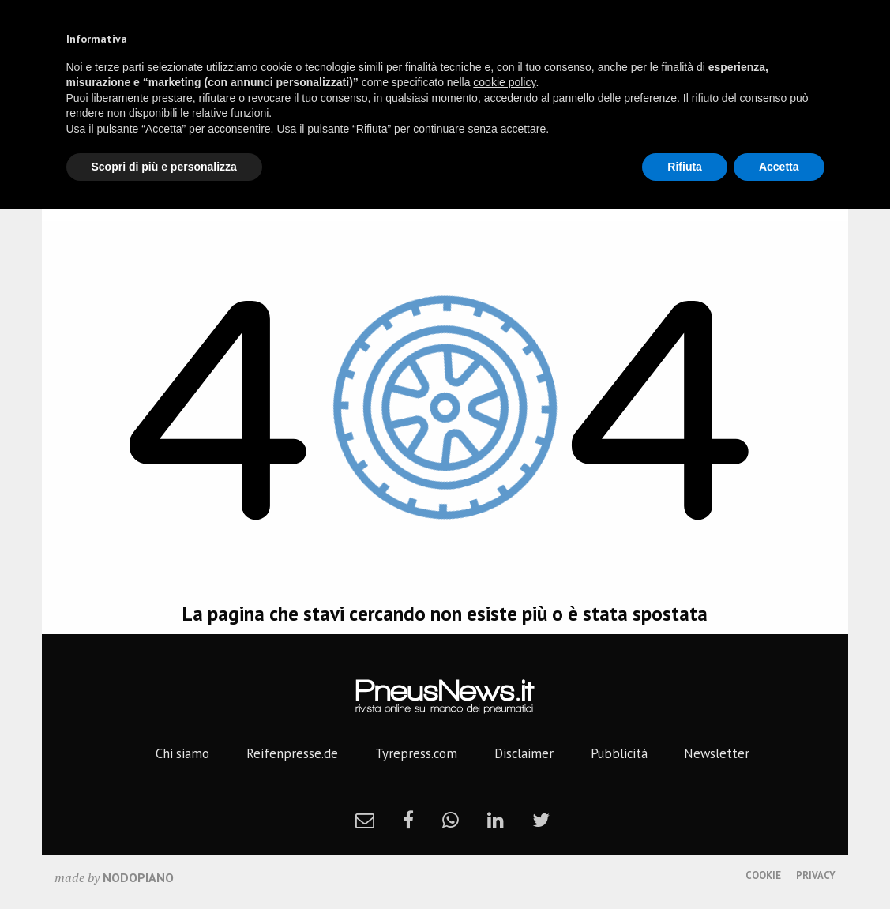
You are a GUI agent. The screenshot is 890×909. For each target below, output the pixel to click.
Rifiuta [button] (684, 166)
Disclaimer (524, 753)
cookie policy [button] (504, 82)
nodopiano (138, 877)
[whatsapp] (450, 819)
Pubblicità (619, 753)
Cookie (763, 875)
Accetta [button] (779, 166)
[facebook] (408, 819)
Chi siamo (182, 753)
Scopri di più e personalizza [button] (164, 166)
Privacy (816, 875)
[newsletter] (364, 819)
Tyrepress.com (416, 753)
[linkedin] (495, 819)
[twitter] (541, 819)
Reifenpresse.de (292, 753)
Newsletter (716, 753)
